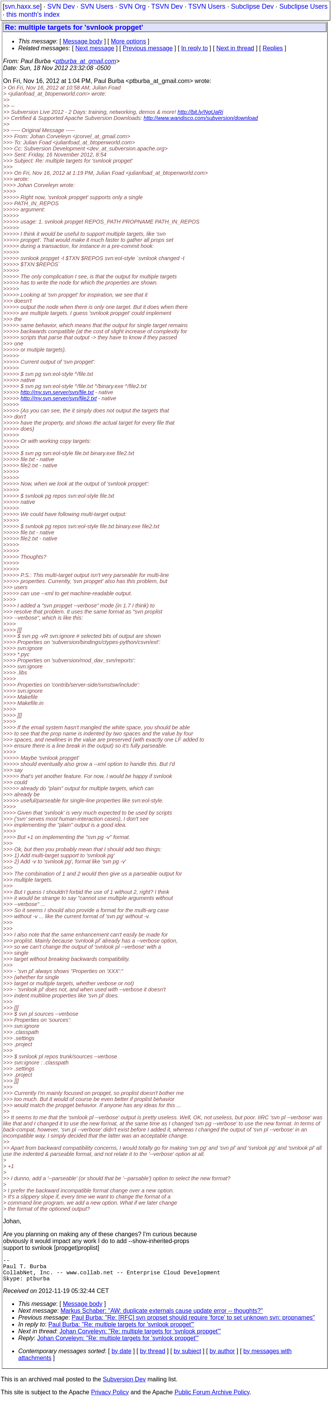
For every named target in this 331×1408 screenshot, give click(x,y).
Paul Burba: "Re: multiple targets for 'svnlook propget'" (121, 1330)
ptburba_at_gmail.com (86, 61)
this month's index (33, 14)
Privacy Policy (110, 1398)
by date (121, 1357)
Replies (273, 48)
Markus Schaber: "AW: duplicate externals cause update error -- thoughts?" (161, 1317)
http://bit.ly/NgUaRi (200, 112)
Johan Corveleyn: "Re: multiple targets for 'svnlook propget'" (140, 1337)
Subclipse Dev (252, 6)
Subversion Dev (124, 1385)
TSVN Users (206, 6)
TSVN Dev (167, 6)
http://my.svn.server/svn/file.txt (57, 392)
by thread (152, 1357)
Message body (82, 41)
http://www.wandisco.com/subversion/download (201, 118)
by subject (187, 1357)
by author (222, 1357)
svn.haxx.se (22, 6)
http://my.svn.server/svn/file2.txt (59, 398)
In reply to (194, 48)
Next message (94, 48)
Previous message (148, 48)
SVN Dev (60, 6)
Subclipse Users (303, 6)
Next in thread (235, 48)
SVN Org (132, 6)
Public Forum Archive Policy (211, 1398)
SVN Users (96, 6)
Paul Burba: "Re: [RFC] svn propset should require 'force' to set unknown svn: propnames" (193, 1323)
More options (128, 41)
